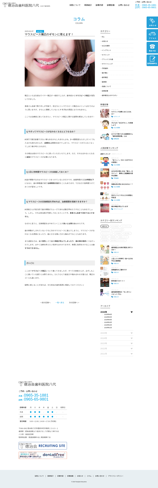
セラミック (106, 55)
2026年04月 (108, 320)
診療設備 (110, 5)
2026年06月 (108, 314)
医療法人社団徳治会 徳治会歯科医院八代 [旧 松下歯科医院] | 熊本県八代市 (21, 5)
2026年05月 (108, 317)
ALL (103, 37)
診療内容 (99, 5)
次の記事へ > (74, 302)
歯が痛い (105, 73)
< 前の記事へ (45, 302)
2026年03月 (108, 322)
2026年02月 (108, 325)
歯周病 (104, 82)
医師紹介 (88, 5)
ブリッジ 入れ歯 (107, 59)
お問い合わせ (123, 5)
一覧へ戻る (59, 302)
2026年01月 (108, 327)
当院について (75, 5)
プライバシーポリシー (115, 476)
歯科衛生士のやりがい (109, 95)
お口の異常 (106, 46)
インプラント (106, 50)
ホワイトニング (107, 64)
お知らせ (105, 41)
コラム (89, 476)
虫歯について (106, 86)
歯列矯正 (105, 77)
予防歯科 (105, 68)
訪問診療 (105, 91)
